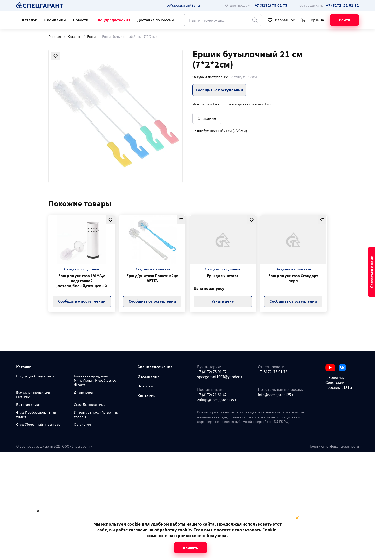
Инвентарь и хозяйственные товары (96, 415)
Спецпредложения (112, 20)
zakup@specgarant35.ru (217, 399)
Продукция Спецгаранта (35, 376)
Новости (80, 20)
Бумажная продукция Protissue (33, 395)
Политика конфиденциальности (334, 446)
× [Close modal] (297, 517)
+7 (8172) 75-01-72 (212, 371)
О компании (55, 20)
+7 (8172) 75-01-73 (272, 371)
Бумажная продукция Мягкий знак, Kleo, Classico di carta (95, 380)
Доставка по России (155, 20)
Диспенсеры (83, 393)
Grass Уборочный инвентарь (38, 425)
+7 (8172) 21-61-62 (212, 394)
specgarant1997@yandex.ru (220, 376)
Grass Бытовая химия (90, 405)
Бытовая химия (28, 405)
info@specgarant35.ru (181, 5)
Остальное (82, 425)
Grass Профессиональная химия (36, 415)
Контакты (147, 395)
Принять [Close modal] (190, 547)
